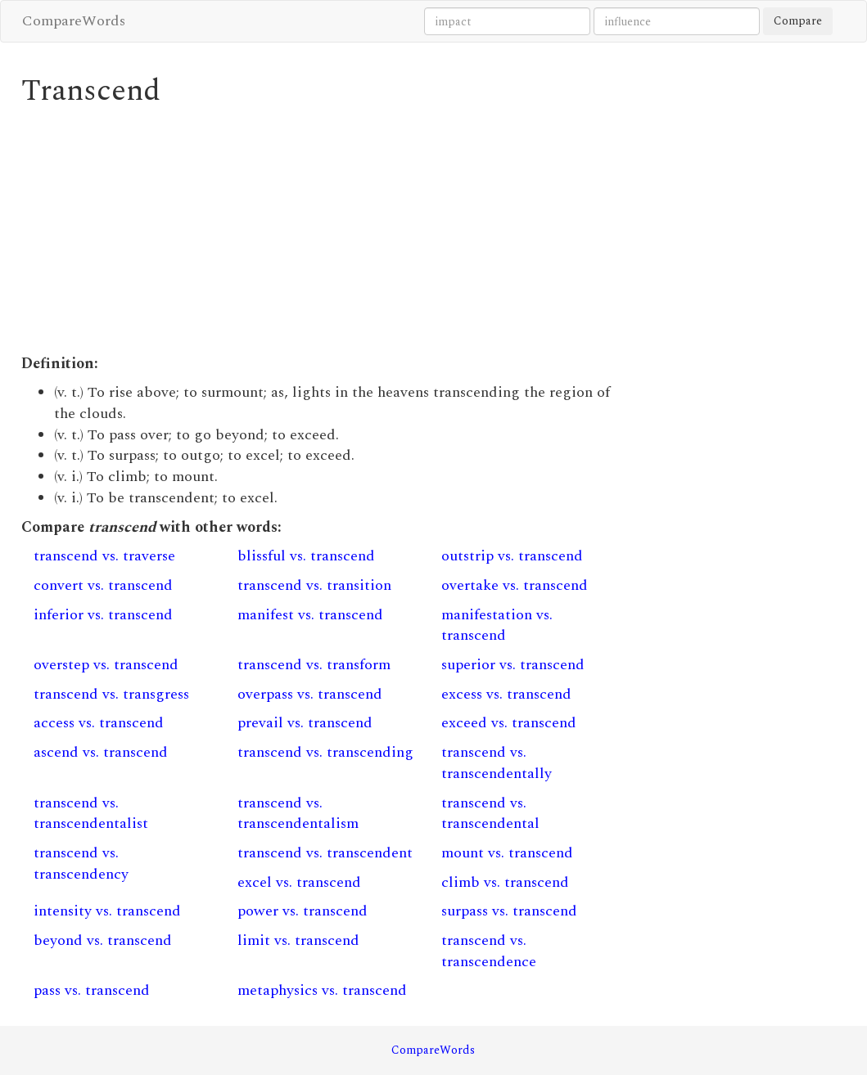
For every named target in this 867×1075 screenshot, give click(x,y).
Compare (798, 20)
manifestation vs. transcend (497, 625)
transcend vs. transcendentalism (298, 813)
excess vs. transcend (506, 694)
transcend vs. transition (314, 585)
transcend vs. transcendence (488, 951)
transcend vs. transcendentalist (91, 813)
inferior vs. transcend (103, 615)
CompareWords (73, 21)
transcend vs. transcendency (81, 863)
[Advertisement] (327, 230)
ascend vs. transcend (101, 752)
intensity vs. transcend (107, 911)
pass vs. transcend (92, 990)
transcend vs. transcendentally (496, 763)
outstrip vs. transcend (512, 556)
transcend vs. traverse (104, 556)
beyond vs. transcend (103, 940)
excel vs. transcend (299, 882)
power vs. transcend (302, 911)
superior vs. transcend (513, 665)
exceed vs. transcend (508, 723)
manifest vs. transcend (310, 615)
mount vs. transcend (507, 853)
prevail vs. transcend (305, 723)
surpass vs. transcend (509, 911)
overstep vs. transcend (106, 665)
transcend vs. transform (314, 665)
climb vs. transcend (505, 882)
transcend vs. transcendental (490, 813)
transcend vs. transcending (325, 752)
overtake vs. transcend (514, 585)
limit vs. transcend (298, 940)
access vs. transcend (99, 723)
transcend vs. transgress (111, 694)
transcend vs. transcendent (325, 853)
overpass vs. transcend (309, 694)
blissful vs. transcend (306, 556)
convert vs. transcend (103, 585)
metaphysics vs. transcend (322, 990)
